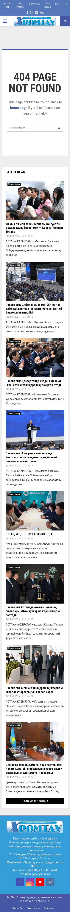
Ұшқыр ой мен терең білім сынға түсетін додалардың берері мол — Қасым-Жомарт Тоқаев (34, 228)
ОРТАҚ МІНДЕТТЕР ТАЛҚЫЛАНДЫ (29, 534)
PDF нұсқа (47, 5)
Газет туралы (20, 5)
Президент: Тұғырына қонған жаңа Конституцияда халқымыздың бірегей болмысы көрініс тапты (31, 457)
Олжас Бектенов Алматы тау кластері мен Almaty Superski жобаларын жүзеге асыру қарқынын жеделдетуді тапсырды (34, 768)
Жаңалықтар (14, 184)
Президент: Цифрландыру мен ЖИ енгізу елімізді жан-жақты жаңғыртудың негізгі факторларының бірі (34, 308)
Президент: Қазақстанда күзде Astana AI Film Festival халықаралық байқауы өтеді (33, 383)
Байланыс (34, 3)
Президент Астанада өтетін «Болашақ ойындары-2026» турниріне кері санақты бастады (33, 611)
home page (18, 108)
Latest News (15, 172)
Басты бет (7, 5)
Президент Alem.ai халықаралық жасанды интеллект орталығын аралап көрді (34, 690)
